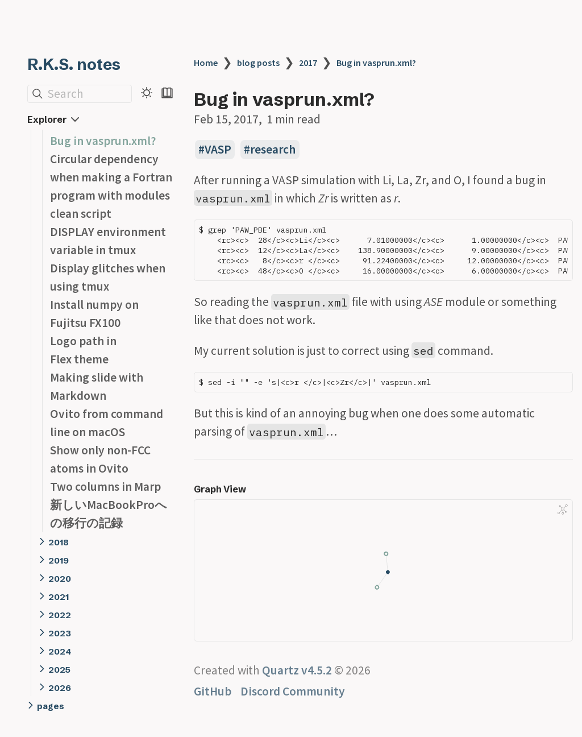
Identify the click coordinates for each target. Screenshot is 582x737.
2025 (59, 669)
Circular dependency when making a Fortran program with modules (111, 177)
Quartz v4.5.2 (297, 670)
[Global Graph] (562, 509)
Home (206, 62)
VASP (218, 149)
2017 (308, 62)
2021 (58, 596)
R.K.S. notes (73, 64)
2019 (58, 560)
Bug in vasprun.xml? (103, 140)
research (273, 149)
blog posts (258, 62)
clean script (80, 213)
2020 (59, 578)
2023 (59, 633)
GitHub (212, 691)
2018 (58, 542)
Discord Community (292, 691)
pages (50, 706)
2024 (59, 651)
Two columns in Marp (105, 486)
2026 (59, 687)
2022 (59, 615)
